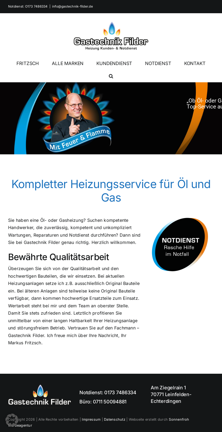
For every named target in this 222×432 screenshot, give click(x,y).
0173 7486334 (120, 392)
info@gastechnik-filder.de (72, 6)
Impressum (91, 419)
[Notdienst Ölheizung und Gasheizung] (180, 219)
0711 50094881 (110, 401)
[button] (111, 76)
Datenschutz (114, 419)
